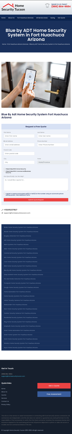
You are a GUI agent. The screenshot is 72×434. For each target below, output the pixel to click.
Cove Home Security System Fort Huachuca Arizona (20, 262)
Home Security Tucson (17, 430)
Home (3, 18)
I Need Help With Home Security (16, 169)
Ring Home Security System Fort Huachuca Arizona (20, 322)
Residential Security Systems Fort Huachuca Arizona (20, 317)
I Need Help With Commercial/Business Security (18, 172)
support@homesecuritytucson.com (17, 213)
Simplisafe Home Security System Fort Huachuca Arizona (22, 326)
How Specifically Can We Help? (14, 176)
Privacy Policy (5, 404)
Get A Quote (54, 386)
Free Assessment (54, 394)
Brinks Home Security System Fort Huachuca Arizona (21, 227)
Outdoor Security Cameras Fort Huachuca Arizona (20, 313)
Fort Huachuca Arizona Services (18, 44)
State (39, 159)
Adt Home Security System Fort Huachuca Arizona (20, 240)
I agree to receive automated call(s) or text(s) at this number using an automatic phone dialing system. (34, 194)
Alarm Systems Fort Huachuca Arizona (16, 244)
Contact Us (5, 401)
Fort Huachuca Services (25, 18)
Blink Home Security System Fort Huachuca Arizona (20, 266)
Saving (52, 18)
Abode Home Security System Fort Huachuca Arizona (21, 231)
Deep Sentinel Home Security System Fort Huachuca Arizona (23, 274)
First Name (7, 132)
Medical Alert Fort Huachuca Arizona (15, 304)
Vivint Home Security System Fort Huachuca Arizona (20, 339)
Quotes (3, 395)
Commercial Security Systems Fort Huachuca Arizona (21, 253)
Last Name (40, 132)
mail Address (8, 141)
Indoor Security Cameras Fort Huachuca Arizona (19, 300)
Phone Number (42, 141)
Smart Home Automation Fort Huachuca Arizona (19, 330)
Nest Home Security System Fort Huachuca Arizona (20, 309)
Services (4, 398)
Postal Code (8, 150)
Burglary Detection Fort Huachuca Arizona (17, 236)
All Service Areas (42, 18)
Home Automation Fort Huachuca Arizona (17, 292)
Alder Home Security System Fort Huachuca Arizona (20, 249)
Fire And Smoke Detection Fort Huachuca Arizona (19, 279)
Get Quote (61, 18)
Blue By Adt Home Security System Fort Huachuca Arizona (22, 270)
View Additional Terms (23, 195)
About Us (11, 18)
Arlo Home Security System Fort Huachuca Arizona (20, 257)
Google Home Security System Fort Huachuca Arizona (21, 287)
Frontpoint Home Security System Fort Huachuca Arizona (22, 283)
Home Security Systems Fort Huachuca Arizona (19, 296)
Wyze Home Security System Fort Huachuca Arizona (21, 347)
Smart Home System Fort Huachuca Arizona (18, 335)
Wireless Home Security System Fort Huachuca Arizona (22, 343)
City (5, 159)
